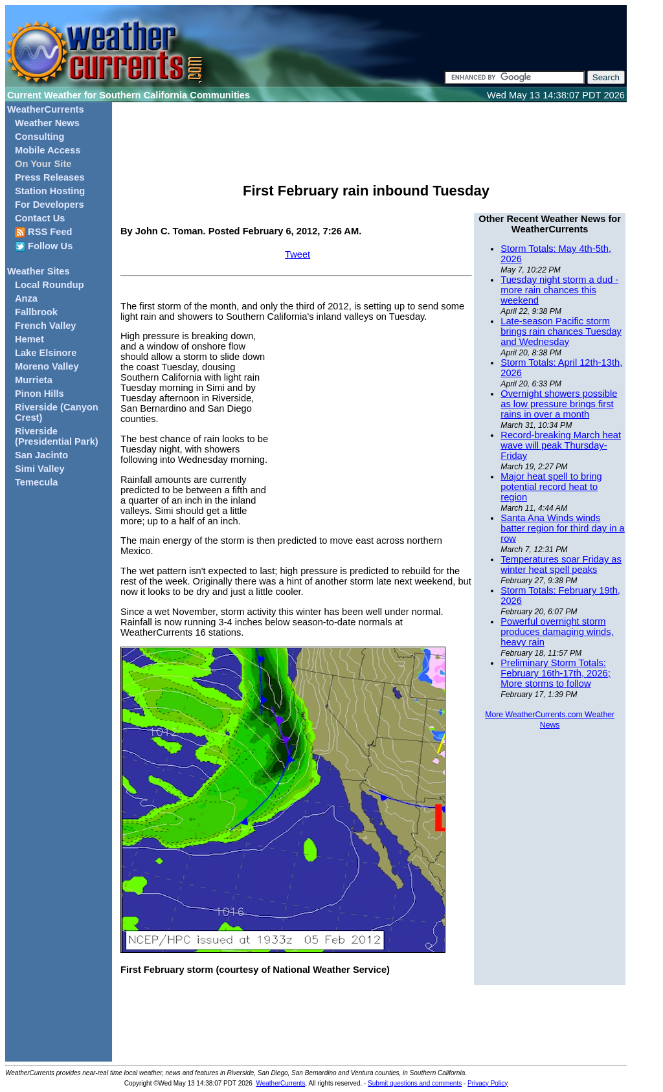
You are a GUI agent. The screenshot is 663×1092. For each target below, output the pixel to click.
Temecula (36, 482)
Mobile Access (47, 150)
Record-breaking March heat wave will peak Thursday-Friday (560, 445)
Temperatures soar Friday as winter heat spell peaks (561, 564)
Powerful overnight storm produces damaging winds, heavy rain (556, 631)
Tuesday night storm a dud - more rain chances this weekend (559, 290)
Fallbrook (36, 312)
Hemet (29, 339)
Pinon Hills (39, 393)
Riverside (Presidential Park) (56, 436)
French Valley (45, 325)
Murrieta (33, 380)
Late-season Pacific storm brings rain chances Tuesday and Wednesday (561, 331)
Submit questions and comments (415, 1083)
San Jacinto (41, 455)
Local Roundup (49, 285)
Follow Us (44, 246)
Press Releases (50, 177)
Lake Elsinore (45, 353)
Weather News (47, 123)
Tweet (297, 254)
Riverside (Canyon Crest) (56, 412)
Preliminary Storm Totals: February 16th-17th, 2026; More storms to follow (555, 673)
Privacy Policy (487, 1083)
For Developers (49, 204)
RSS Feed (44, 232)
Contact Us (40, 218)
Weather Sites (38, 271)
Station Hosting (50, 191)
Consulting (40, 136)
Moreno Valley (47, 366)
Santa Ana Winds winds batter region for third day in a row (562, 528)
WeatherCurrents (45, 109)
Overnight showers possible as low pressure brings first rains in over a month (558, 403)
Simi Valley (40, 468)
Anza (26, 298)
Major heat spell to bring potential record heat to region (550, 486)
